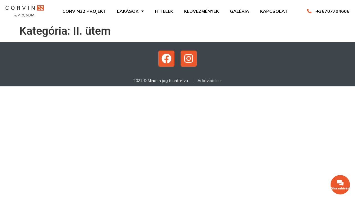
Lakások (130, 11)
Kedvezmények (201, 11)
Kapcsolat (274, 11)
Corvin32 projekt (84, 11)
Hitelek (164, 11)
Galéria (239, 11)
